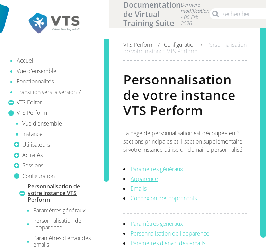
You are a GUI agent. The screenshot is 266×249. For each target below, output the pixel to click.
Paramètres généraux (157, 169)
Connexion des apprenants (164, 198)
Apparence (144, 179)
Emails (139, 188)
